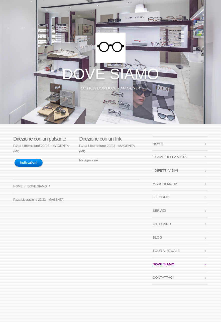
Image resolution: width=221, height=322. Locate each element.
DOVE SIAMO (37, 186)
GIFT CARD (162, 224)
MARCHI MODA (165, 184)
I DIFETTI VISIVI (165, 170)
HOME (18, 186)
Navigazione (88, 160)
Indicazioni (28, 162)
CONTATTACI (163, 277)
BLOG (157, 237)
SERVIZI (159, 210)
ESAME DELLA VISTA (170, 157)
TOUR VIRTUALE (166, 251)
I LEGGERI (161, 197)
